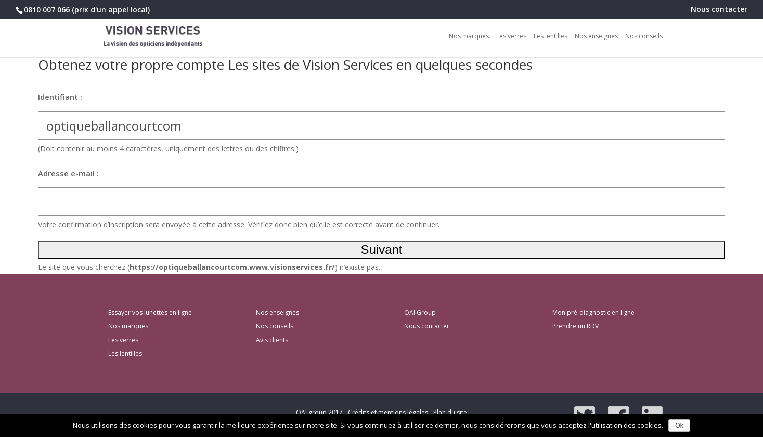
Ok (679, 425)
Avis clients (272, 340)
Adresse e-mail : (68, 173)
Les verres (511, 37)
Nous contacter (719, 10)
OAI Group (420, 312)
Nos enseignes (596, 37)
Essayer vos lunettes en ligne (150, 312)
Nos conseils (644, 37)
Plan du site (450, 412)
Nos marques (469, 37)
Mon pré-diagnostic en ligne (593, 312)
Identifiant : (60, 97)
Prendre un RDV (575, 326)
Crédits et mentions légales (388, 412)
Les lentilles (550, 37)
